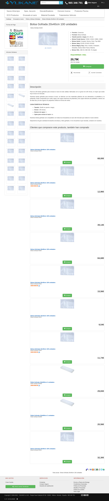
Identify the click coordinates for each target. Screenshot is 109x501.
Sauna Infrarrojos (13, 11)
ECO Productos (13, 15)
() (35, 186)
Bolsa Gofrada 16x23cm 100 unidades (43, 316)
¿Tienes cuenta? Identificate (20, 486)
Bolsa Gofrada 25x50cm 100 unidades (43, 448)
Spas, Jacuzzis (30, 11)
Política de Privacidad (80, 486)
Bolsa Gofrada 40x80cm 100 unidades (43, 249)
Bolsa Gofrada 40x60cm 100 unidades (43, 149)
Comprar (87, 66)
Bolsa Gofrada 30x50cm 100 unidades (43, 216)
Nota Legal (77, 491)
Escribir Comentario (96, 72)
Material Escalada (48, 15)
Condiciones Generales (80, 484)
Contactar (42, 482)
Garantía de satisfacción (46, 486)
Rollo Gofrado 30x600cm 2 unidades (42, 382)
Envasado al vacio (30, 15)
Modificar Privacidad (79, 488)
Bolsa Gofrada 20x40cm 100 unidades (71, 472)
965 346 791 (74, 2)
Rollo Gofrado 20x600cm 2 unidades (42, 415)
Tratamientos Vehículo (67, 15)
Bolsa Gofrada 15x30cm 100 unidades (43, 349)
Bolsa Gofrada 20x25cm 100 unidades (43, 183)
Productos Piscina (81, 11)
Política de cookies (79, 489)
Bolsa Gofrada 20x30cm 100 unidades (43, 282)
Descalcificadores (46, 11)
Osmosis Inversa (64, 11)
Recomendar (77, 72)
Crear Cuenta (9, 482)
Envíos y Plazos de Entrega (81, 482)
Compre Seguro (44, 484)
